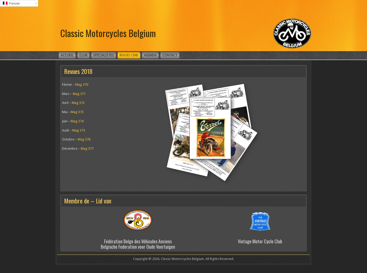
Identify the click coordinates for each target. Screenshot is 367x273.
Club (83, 55)
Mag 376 (84, 139)
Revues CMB (129, 55)
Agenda (150, 55)
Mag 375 (78, 130)
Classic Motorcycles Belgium (108, 33)
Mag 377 (87, 148)
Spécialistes (103, 55)
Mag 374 (77, 121)
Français (11, 3)
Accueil (67, 55)
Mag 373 (77, 112)
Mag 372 (78, 103)
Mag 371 (79, 94)
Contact (169, 55)
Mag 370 (81, 84)
